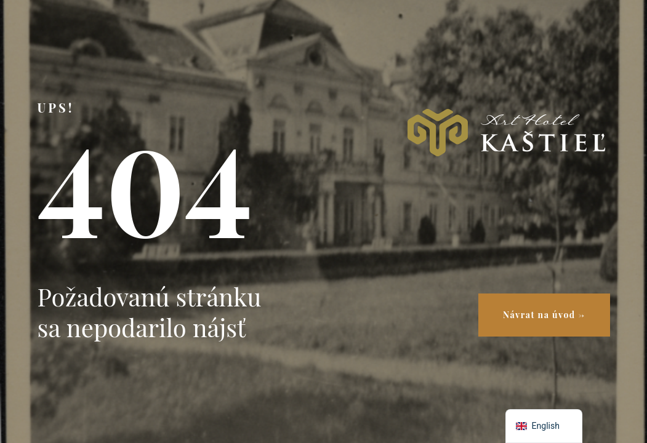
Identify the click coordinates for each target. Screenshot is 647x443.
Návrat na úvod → (544, 315)
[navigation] (543, 426)
